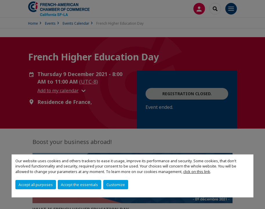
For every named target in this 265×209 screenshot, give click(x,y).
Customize (115, 184)
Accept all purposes (36, 184)
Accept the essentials (79, 184)
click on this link (196, 171)
